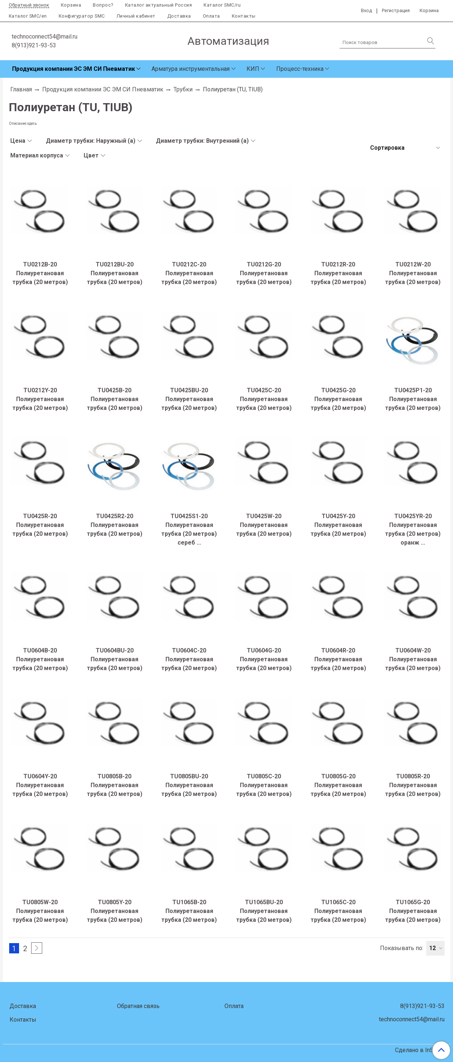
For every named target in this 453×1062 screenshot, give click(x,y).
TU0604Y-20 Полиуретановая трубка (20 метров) (40, 785)
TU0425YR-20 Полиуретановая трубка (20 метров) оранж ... (413, 529)
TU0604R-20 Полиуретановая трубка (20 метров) (338, 659)
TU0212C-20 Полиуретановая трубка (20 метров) (189, 273)
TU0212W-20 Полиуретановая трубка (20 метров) (413, 273)
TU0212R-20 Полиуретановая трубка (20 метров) (338, 273)
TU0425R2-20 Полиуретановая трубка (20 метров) (114, 525)
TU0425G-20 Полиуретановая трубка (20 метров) (338, 399)
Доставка (179, 16)
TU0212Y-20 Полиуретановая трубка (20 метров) (40, 399)
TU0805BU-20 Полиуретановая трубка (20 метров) (189, 785)
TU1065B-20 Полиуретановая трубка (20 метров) (189, 911)
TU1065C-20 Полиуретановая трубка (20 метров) (338, 911)
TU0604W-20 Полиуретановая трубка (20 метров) (413, 659)
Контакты (244, 16)
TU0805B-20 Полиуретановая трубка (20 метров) (114, 785)
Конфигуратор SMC (82, 16)
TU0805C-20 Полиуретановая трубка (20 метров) (264, 785)
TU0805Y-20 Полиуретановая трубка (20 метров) (114, 911)
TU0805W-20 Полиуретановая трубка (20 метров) (40, 911)
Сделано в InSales (420, 1050)
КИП (252, 68)
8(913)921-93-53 (34, 45)
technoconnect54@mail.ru (44, 36)
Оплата (211, 16)
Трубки (183, 89)
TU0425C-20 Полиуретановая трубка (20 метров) (264, 399)
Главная (21, 89)
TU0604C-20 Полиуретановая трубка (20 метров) (189, 659)
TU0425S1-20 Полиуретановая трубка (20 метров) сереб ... (189, 529)
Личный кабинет (136, 16)
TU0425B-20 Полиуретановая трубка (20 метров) (114, 399)
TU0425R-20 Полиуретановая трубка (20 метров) (40, 525)
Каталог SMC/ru (222, 5)
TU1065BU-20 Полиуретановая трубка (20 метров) (264, 911)
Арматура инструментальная (190, 68)
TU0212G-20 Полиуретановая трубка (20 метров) (264, 273)
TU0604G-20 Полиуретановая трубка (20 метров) (264, 659)
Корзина (71, 5)
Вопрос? (103, 5)
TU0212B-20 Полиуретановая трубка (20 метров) (40, 273)
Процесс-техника (300, 68)
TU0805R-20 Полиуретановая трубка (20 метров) (413, 785)
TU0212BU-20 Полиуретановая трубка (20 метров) (114, 273)
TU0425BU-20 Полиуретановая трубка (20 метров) (189, 399)
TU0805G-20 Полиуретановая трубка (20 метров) (338, 785)
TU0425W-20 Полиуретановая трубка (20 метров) (264, 525)
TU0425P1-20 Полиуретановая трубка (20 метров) (413, 399)
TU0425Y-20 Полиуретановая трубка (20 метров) (338, 525)
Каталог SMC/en (28, 16)
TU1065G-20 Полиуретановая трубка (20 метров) (413, 911)
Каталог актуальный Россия (158, 5)
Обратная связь (138, 1006)
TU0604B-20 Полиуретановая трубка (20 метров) (40, 659)
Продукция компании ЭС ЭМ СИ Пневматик (73, 68)
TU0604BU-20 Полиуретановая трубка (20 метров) (114, 659)
